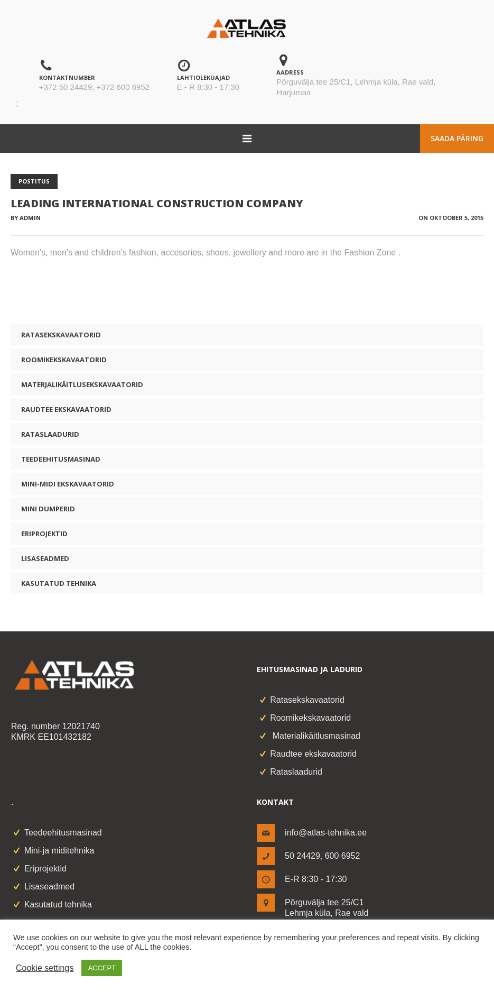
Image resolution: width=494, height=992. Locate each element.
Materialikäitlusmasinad (315, 735)
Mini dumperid (48, 508)
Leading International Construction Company (157, 203)
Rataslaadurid (50, 434)
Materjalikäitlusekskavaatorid (82, 384)
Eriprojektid (44, 533)
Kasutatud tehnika (58, 583)
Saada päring (457, 138)
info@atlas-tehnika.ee (326, 832)
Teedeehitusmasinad (60, 459)
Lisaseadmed (45, 558)
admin (30, 218)
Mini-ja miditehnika (59, 850)
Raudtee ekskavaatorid (66, 409)
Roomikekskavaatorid (64, 359)
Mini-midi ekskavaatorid (67, 484)
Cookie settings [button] (44, 967)
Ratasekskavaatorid (61, 334)
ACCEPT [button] (102, 968)
